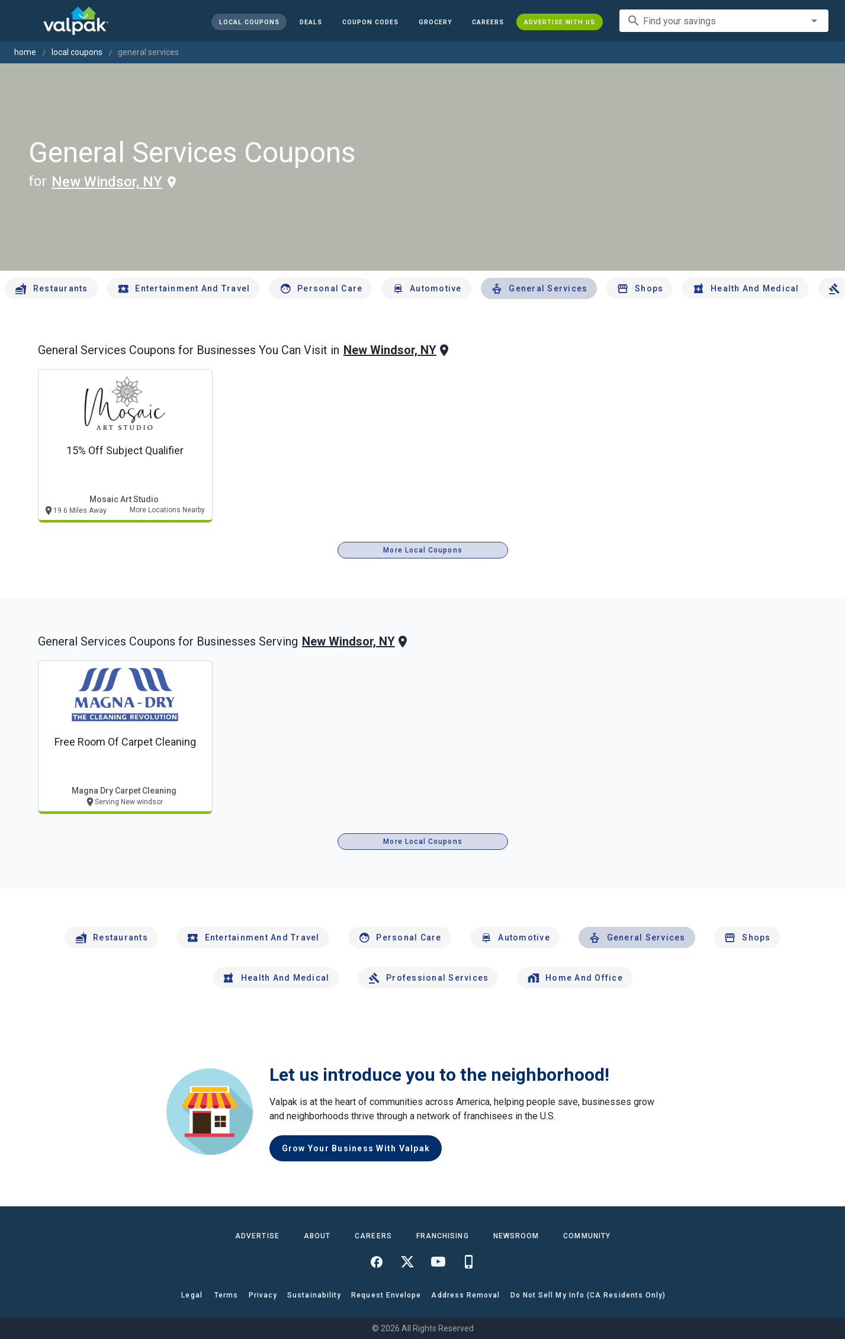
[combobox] (723, 20)
